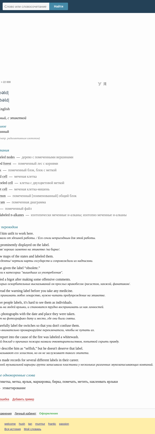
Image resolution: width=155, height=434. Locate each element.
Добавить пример (23, 399)
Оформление (48, 413)
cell (4, 176)
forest (7, 163)
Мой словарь (32, 429)
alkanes (18, 215)
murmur (40, 423)
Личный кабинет (25, 413)
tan (30, 423)
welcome (10, 423)
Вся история (12, 429)
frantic (52, 423)
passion (64, 423)
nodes (11, 157)
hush (22, 423)
